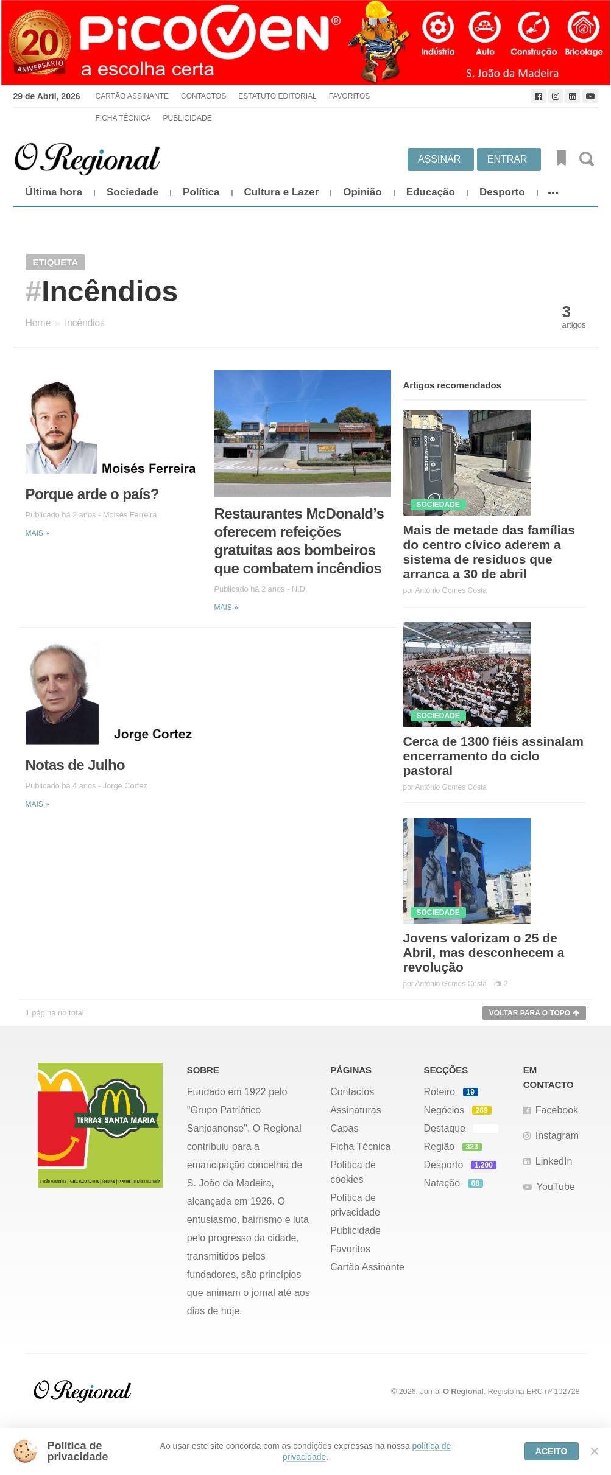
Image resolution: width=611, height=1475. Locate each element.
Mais (37, 533)
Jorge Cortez (125, 785)
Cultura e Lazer (281, 192)
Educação (430, 192)
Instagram (557, 1135)
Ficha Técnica (122, 118)
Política (201, 192)
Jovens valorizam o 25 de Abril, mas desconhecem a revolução (484, 952)
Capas (344, 1128)
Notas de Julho (75, 765)
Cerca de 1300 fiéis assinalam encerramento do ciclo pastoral (493, 755)
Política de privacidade (355, 1205)
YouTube (556, 1187)
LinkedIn (554, 1161)
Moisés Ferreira (130, 514)
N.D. (300, 589)
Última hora (54, 192)
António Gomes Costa (451, 590)
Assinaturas (355, 1110)
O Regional (463, 1391)
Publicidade (187, 118)
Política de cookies (353, 1172)
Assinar (439, 159)
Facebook (556, 1110)
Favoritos (349, 96)
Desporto (502, 192)
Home (38, 323)
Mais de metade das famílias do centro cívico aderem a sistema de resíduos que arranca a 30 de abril (489, 552)
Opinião (362, 192)
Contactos (203, 96)
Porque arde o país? (92, 494)
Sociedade (132, 192)
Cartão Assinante (131, 96)
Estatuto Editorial (277, 96)
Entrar (507, 159)
